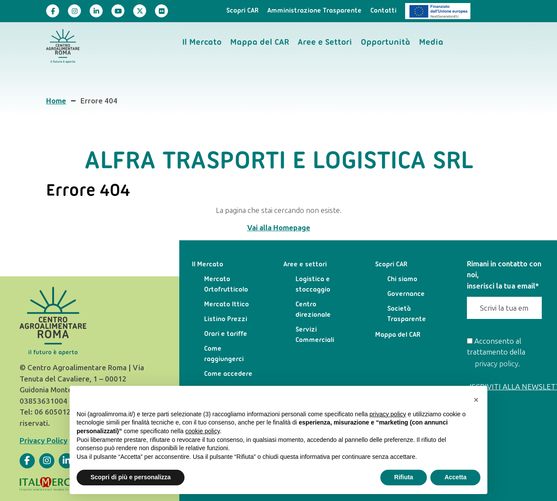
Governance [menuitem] (406, 294)
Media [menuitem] (431, 42)
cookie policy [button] (202, 431)
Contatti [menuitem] (383, 10)
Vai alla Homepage (278, 227)
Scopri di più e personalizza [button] (131, 477)
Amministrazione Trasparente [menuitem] (314, 10)
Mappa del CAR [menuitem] (259, 42)
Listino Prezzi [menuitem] (225, 319)
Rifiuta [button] (403, 477)
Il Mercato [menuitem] (201, 42)
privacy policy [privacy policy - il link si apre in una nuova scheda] (387, 414)
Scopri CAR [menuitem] (242, 10)
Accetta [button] (455, 477)
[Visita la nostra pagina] (52, 10)
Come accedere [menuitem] (228, 374)
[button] (476, 400)
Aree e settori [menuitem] (305, 264)
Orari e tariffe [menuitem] (225, 334)
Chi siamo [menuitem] (402, 279)
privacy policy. (497, 363)
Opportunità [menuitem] (385, 42)
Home (56, 100)
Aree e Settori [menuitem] (325, 42)
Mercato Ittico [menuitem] (226, 304)
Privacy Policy (43, 440)
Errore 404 (99, 100)
